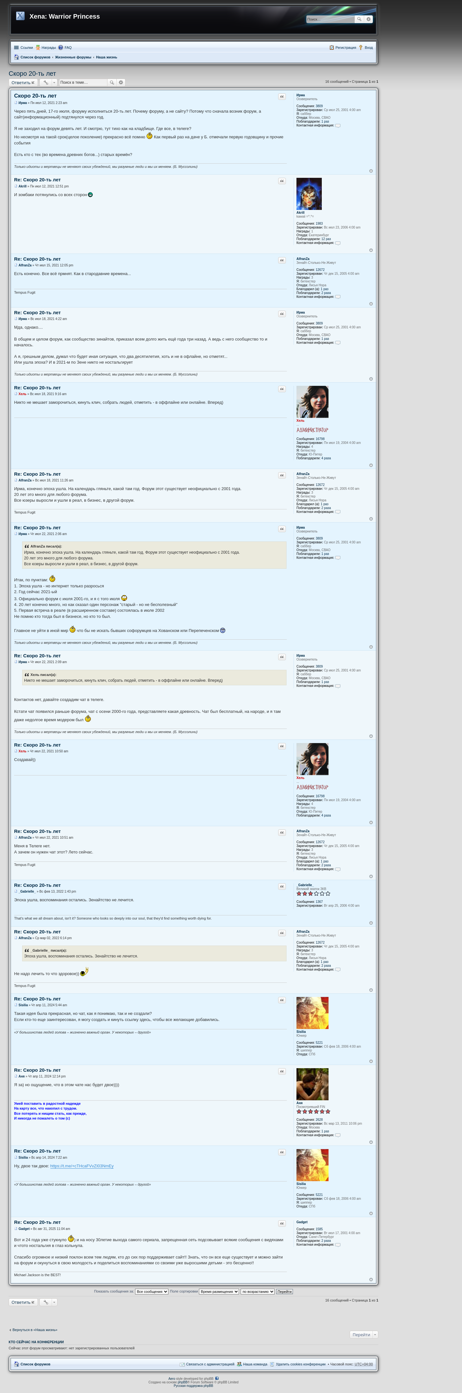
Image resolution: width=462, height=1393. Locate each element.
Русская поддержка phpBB (193, 1386)
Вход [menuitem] (369, 47)
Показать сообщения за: (131, 1291)
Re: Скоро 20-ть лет (37, 179)
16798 (320, 439)
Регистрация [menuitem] (346, 47)
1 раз (325, 121)
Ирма (300, 95)
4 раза (326, 458)
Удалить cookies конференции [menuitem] (301, 1364)
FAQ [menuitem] (68, 47)
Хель (300, 420)
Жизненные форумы (73, 57)
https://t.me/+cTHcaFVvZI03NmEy (82, 1166)
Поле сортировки (204, 1291)
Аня (299, 1103)
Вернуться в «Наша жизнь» (35, 1330)
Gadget (301, 1222)
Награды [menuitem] (49, 47)
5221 (319, 1042)
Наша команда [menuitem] (255, 1364)
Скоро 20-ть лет (32, 73)
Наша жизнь (106, 57)
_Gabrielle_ (305, 885)
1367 (319, 902)
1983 (319, 223)
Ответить (21, 82)
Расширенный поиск (368, 19)
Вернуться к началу (371, 171)
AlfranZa (303, 259)
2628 (319, 1119)
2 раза (326, 293)
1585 (319, 1229)
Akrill (300, 212)
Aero (171, 1378)
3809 (319, 106)
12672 (320, 270)
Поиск (359, 19)
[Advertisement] (193, 1315)
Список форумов (35, 57)
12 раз (326, 239)
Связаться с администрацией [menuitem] (210, 1364)
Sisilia (301, 1032)
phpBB (182, 1382)
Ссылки (27, 47)
